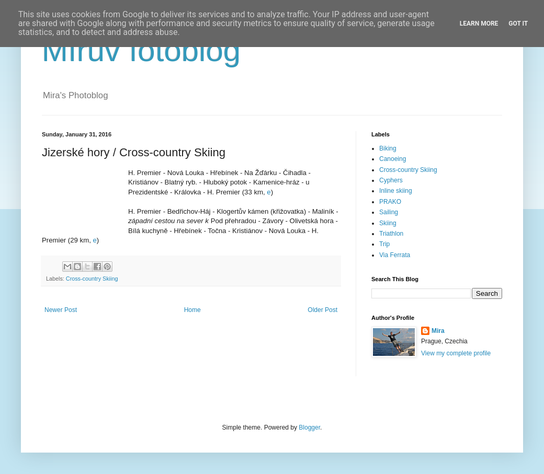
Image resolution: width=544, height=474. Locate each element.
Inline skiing (395, 190)
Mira (438, 330)
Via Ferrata (394, 255)
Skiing (387, 223)
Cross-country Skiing (92, 278)
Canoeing (392, 159)
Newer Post (60, 310)
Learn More (479, 23)
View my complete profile (456, 353)
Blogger (309, 427)
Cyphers (391, 180)
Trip (384, 244)
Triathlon (391, 233)
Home (192, 310)
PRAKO (390, 201)
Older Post (322, 310)
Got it (518, 23)
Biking (387, 148)
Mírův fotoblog (141, 50)
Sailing (388, 212)
